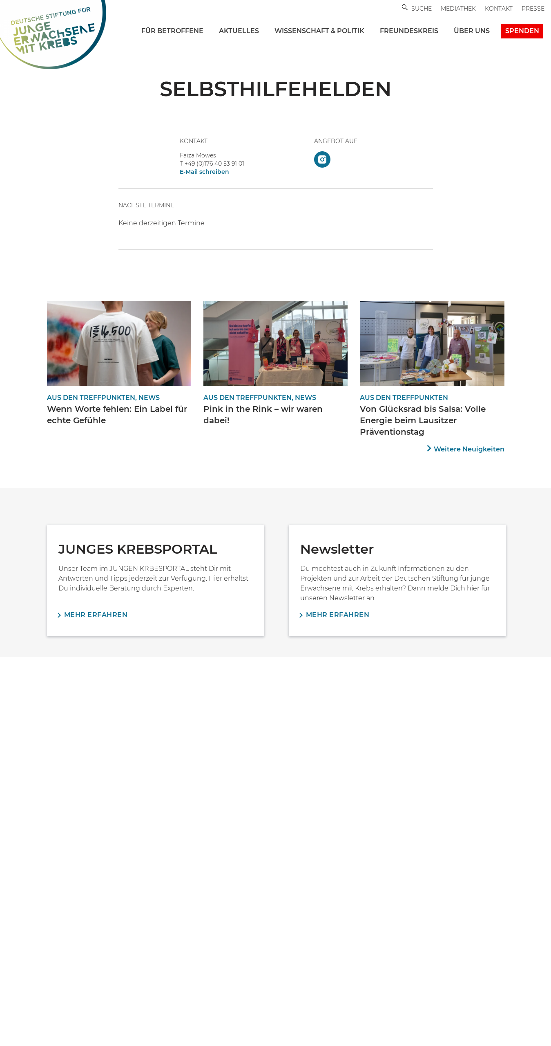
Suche (421, 8)
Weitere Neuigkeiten (469, 449)
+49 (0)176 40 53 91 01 (214, 163)
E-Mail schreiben (204, 171)
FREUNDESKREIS (409, 31)
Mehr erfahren (96, 615)
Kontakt (499, 8)
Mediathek (458, 8)
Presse (533, 8)
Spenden (522, 31)
